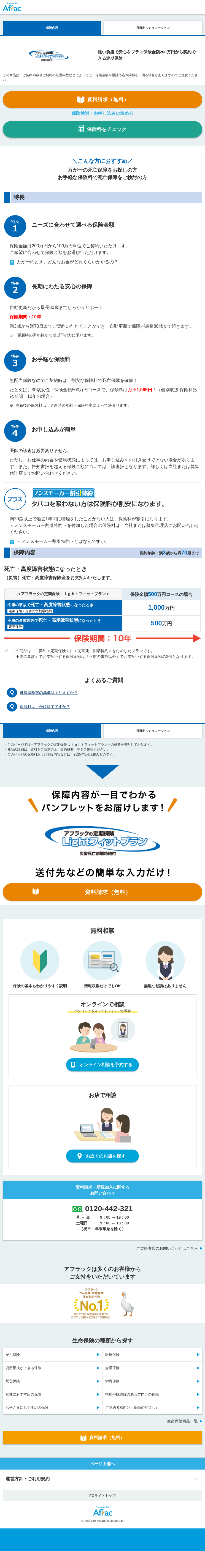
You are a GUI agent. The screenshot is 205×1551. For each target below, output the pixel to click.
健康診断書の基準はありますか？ (49, 692)
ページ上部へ (102, 1463)
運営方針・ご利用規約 (28, 1478)
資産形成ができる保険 (23, 1368)
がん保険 (13, 1355)
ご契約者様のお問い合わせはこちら (167, 1248)
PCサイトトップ (102, 1495)
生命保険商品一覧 (182, 1421)
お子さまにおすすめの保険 (27, 1407)
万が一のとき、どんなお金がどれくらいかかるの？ (64, 262)
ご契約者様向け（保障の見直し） (132, 1407)
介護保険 (112, 1368)
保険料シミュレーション (153, 27)
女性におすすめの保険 (23, 1394)
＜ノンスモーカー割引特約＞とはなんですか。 (59, 541)
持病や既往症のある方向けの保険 (132, 1394)
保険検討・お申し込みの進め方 (102, 113)
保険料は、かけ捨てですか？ (45, 706)
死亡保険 (13, 1381)
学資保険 (112, 1381)
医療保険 (112, 1355)
